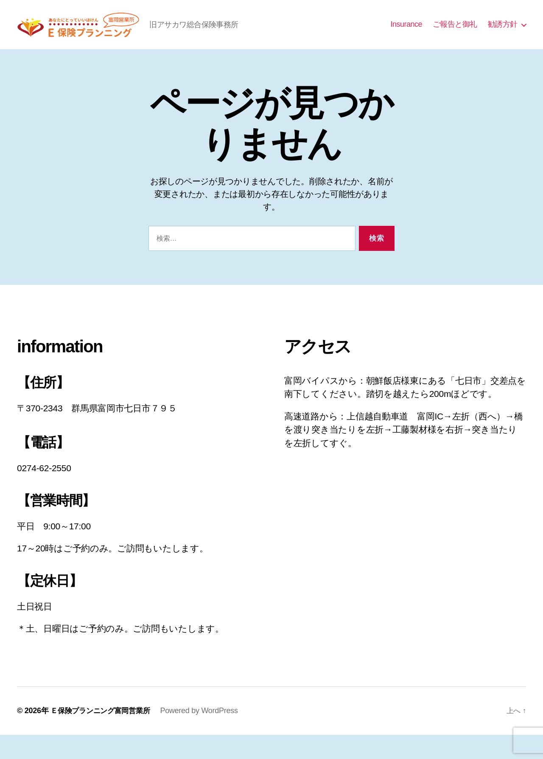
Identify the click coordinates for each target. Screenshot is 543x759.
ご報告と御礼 (455, 36)
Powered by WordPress (205, 735)
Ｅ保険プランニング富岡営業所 (103, 735)
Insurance (406, 36)
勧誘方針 (503, 36)
